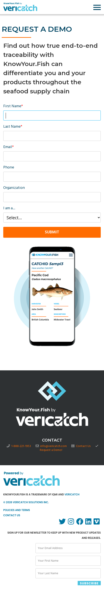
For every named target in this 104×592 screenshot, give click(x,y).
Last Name (12, 127)
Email (8, 147)
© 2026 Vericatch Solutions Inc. (26, 502)
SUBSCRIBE (89, 583)
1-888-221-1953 (21, 446)
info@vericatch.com (53, 446)
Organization (14, 188)
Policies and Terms (16, 510)
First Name (13, 106)
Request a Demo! (51, 450)
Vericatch (71, 494)
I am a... (9, 208)
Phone (8, 168)
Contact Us (83, 446)
